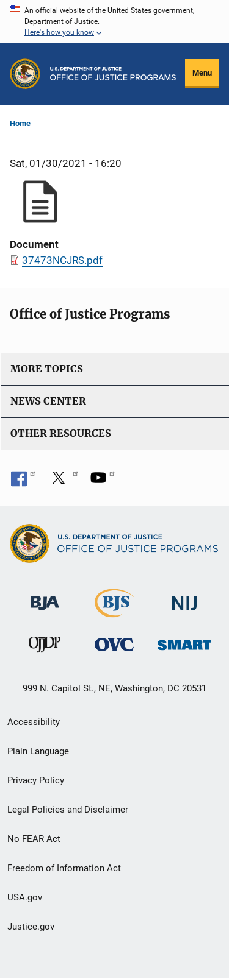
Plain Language (38, 751)
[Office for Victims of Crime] (114, 644)
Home (20, 123)
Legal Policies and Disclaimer (67, 809)
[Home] (113, 73)
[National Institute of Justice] (184, 598)
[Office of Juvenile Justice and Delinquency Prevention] (44, 647)
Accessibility (33, 721)
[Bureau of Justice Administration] (45, 597)
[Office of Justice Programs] (25, 73)
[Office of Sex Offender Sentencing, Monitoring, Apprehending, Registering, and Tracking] (184, 642)
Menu (202, 72)
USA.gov (24, 897)
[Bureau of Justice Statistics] (114, 612)
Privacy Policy (35, 780)
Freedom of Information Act (64, 868)
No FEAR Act (33, 838)
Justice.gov (30, 926)
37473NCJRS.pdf (62, 260)
